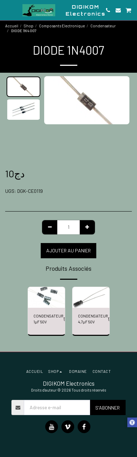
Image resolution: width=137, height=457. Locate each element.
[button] (7, 10)
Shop (28, 26)
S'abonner (107, 408)
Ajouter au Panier (68, 250)
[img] (46, 297)
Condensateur (103, 26)
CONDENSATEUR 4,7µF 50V (93, 319)
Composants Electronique (62, 26)
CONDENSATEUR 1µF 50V (48, 319)
